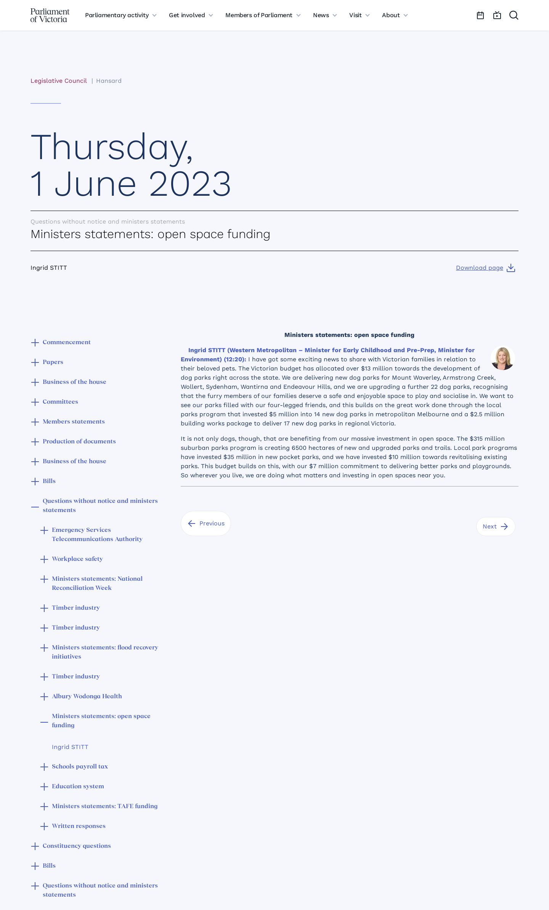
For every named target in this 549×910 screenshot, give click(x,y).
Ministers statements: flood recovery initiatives (105, 652)
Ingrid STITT (70, 747)
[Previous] (206, 523)
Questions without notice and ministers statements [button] (100, 506)
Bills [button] (49, 481)
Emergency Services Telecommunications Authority (97, 535)
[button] (35, 343)
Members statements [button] (74, 422)
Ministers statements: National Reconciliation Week (97, 584)
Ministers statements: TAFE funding (104, 806)
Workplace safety (77, 559)
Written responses (79, 826)
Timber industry (76, 608)
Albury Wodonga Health (87, 696)
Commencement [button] (67, 342)
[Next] (495, 526)
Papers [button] (53, 362)
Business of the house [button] (74, 382)
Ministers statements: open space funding (101, 721)
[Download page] (485, 267)
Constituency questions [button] (77, 846)
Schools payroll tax (80, 767)
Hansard (109, 80)
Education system (78, 786)
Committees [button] (60, 402)
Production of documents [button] (79, 442)
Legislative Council (58, 80)
